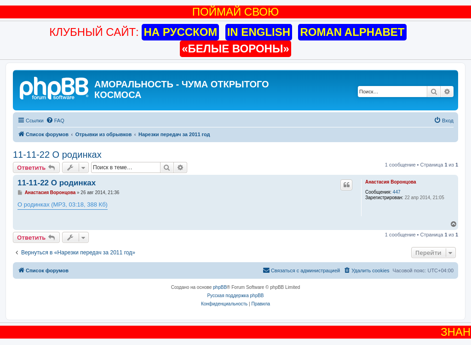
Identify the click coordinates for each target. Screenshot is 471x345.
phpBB (220, 287)
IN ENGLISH (258, 32)
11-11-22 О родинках (57, 155)
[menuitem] (55, 120)
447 (397, 192)
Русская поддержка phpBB (235, 295)
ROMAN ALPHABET (352, 32)
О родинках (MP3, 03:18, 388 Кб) (62, 204)
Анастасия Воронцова (390, 181)
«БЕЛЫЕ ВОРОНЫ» (235, 48)
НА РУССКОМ (180, 32)
